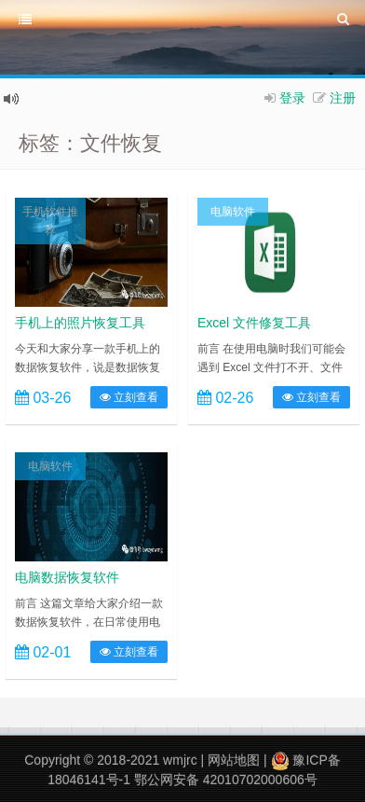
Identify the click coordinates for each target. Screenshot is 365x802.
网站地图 (234, 760)
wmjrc (180, 760)
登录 (292, 97)
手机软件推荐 (50, 221)
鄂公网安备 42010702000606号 (226, 779)
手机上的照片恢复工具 (80, 322)
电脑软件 (232, 211)
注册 (343, 97)
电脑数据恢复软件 (67, 577)
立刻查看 (129, 397)
